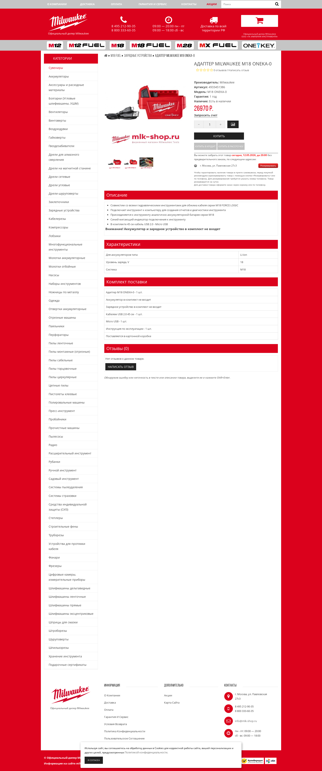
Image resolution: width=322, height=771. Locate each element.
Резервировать (268, 165)
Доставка (87, 4)
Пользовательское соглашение (124, 738)
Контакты (189, 4)
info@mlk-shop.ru (246, 721)
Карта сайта (171, 702)
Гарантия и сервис (153, 4)
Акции (212, 4)
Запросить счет (205, 115)
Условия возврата (115, 724)
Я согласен (94, 760)
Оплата (116, 4)
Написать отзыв (238, 70)
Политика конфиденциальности (124, 731)
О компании (57, 4)
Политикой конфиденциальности (146, 752)
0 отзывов (220, 70)
